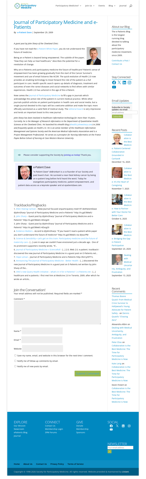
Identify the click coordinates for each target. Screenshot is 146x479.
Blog (111, 6)
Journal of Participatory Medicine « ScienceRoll (38, 249)
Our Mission (20, 425)
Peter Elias (117, 342)
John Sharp (21, 216)
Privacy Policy (57, 464)
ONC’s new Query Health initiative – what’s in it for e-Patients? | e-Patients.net (53, 271)
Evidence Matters (24, 231)
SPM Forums (51, 432)
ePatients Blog (20, 432)
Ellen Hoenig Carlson (26, 208)
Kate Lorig (116, 363)
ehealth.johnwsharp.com (81, 124)
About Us (27, 464)
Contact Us (50, 425)
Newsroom (19, 429)
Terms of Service (76, 464)
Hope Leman (22, 257)
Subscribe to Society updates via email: (121, 108)
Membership (82, 429)
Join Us (88, 6)
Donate (79, 425)
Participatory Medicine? (67, 6)
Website (18, 348)
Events (102, 6)
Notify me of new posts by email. (32, 366)
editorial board (76, 109)
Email (17, 340)
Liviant (125, 471)
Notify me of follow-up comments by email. (37, 361)
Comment (19, 299)
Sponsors (80, 432)
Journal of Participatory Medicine (45, 95)
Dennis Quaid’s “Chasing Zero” (120, 316)
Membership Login (54, 429)
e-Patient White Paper (47, 48)
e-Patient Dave (24, 32)
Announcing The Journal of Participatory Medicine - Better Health (47, 260)
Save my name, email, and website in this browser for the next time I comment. (55, 355)
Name (17, 331)
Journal (122, 6)
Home (17, 464)
